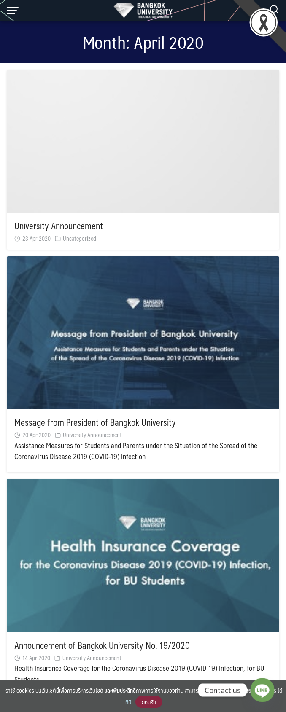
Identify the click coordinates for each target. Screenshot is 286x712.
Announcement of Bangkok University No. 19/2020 (102, 645)
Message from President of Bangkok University (95, 422)
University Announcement (58, 225)
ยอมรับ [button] (149, 702)
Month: (143, 42)
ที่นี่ (128, 702)
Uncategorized (79, 238)
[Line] (262, 690)
